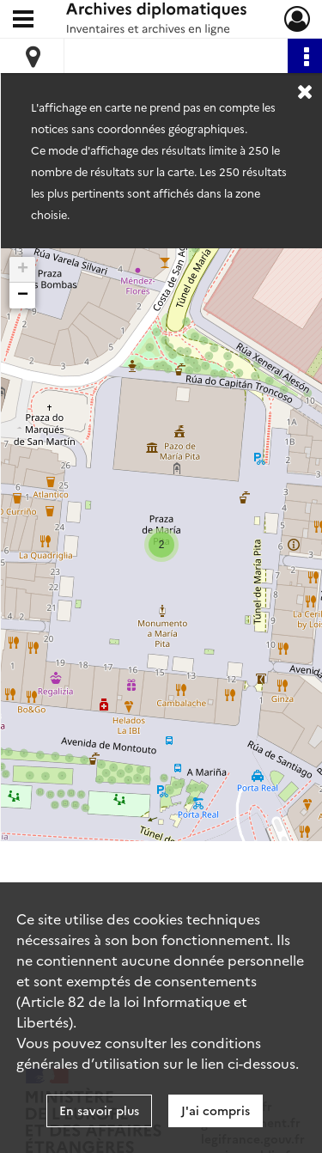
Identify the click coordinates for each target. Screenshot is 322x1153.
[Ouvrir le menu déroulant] (23, 20)
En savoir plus (99, 1110)
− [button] (22, 295)
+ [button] (22, 270)
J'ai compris (215, 1110)
